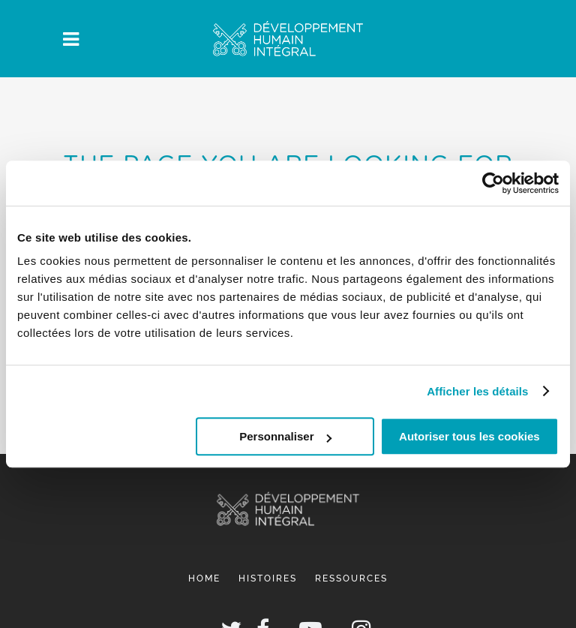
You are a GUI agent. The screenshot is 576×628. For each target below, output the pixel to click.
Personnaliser (285, 436)
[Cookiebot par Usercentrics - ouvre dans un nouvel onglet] (493, 183)
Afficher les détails (477, 391)
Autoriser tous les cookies (469, 436)
